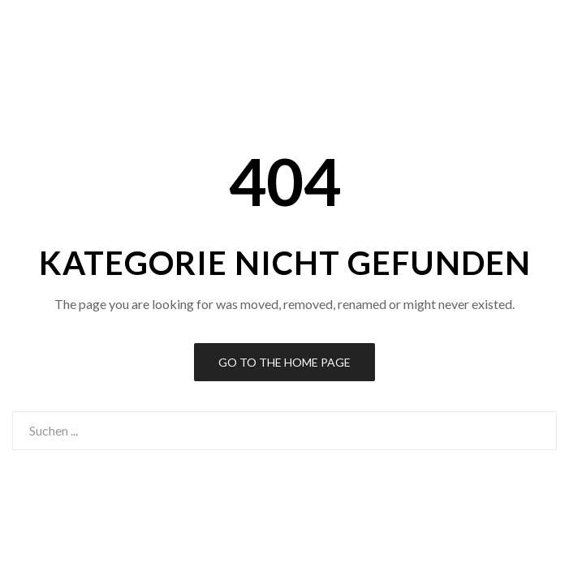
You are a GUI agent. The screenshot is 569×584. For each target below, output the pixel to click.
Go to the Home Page (284, 362)
